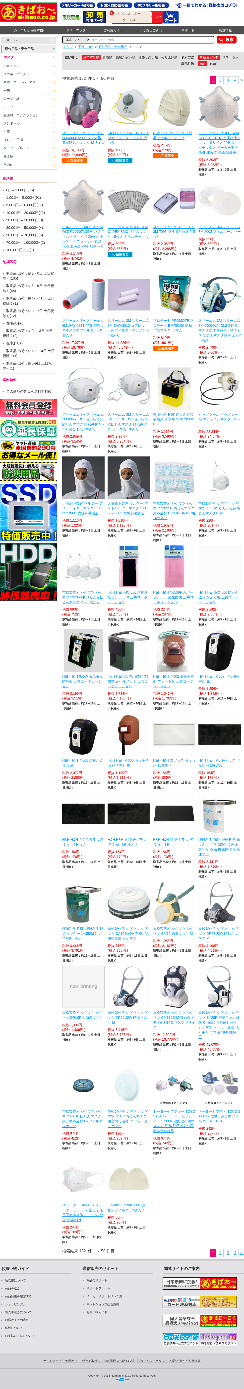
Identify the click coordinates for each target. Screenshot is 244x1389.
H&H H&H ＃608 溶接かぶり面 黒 (82, 762)
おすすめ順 (91, 57)
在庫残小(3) (15, 323)
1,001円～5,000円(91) (23, 198)
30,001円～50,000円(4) (24, 228)
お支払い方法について (20, 1336)
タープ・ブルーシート (19, 148)
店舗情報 (225, 30)
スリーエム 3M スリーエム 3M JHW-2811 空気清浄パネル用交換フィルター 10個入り (83, 328)
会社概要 (195, 1360)
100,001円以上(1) (20, 250)
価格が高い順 (148, 57)
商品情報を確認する (18, 1296)
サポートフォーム (98, 1288)
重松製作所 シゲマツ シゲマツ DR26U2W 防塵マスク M (128, 1017)
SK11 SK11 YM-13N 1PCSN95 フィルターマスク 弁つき (128, 138)
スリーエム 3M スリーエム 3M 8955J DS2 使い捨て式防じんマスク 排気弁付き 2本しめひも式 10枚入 (83, 421)
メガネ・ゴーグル (16, 74)
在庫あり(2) (15, 343)
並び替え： (73, 57)
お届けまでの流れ (17, 1320)
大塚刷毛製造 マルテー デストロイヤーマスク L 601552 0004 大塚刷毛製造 (82, 508)
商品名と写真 (209, 57)
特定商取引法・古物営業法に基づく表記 (109, 1360)
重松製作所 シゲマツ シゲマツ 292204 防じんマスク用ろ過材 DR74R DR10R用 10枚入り (174, 510)
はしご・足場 (13, 140)
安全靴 (8, 156)
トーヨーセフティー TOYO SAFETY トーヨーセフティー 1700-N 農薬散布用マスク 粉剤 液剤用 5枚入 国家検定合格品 (174, 1121)
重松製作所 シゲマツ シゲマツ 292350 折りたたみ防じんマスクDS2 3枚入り (83, 597)
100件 (214, 64)
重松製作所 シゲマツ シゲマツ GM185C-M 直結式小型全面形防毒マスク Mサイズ (174, 1020)
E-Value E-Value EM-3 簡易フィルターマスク (172, 135)
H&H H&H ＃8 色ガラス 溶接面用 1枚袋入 (219, 762)
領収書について (15, 1280)
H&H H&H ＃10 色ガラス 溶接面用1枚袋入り (127, 842)
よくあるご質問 (150, 30)
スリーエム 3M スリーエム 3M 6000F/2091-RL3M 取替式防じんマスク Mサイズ (83, 138)
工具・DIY (10, 40)
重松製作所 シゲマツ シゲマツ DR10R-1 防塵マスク (82, 1015)
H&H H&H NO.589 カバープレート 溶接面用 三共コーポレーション (173, 597)
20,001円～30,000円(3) (24, 220)
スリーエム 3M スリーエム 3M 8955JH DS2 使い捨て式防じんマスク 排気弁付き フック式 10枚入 (128, 421)
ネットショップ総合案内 (102, 1304)
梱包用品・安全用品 (19, 49)
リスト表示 (230, 57)
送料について (14, 1328)
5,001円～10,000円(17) (24, 205)
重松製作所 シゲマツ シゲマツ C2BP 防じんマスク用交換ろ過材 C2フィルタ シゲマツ (82, 1118)
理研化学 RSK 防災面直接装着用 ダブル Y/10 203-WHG (173, 419)
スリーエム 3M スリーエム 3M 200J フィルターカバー (219, 229)
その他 (8, 164)
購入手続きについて (18, 1312)
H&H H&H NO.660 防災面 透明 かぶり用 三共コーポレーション (218, 597)
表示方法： (189, 57)
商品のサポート (96, 1280)
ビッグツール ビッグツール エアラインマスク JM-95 (219, 419)
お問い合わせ (178, 1360)
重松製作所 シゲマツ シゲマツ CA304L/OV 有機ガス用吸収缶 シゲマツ (128, 933)
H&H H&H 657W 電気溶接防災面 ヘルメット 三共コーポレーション (128, 681)
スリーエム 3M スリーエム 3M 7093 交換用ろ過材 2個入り (174, 232)
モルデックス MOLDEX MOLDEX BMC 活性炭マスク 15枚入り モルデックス (128, 232)
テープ (8, 107)
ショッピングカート (18, 1304)
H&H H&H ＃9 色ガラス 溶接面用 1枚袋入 (83, 842)
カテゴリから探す (29, 30)
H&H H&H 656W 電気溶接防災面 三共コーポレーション (82, 681)
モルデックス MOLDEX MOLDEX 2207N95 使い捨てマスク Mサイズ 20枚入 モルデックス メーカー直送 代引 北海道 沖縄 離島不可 (83, 236)
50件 (202, 64)
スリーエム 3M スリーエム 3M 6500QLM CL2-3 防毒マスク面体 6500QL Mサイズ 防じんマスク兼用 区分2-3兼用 (219, 330)
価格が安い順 (125, 57)
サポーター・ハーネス (19, 82)
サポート (188, 30)
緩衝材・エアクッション (21, 115)
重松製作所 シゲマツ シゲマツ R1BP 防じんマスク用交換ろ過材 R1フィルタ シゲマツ (128, 1118)
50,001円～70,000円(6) (24, 235)
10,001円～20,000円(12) (25, 213)
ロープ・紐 (11, 98)
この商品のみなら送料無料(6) (29, 391)
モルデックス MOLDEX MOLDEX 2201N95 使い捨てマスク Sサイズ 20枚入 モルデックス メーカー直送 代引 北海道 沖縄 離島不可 (219, 142)
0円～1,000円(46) (20, 190)
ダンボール (11, 123)
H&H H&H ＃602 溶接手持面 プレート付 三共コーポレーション (173, 681)
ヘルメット (11, 66)
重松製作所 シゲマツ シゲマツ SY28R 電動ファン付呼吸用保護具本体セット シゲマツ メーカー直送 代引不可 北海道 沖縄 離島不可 (219, 1025)
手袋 (6, 90)
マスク (8, 57)
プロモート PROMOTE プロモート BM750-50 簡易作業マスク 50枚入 (173, 325)
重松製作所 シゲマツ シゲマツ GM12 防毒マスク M (173, 931)
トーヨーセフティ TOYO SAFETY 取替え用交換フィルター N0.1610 (219, 1116)
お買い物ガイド (96, 1312)
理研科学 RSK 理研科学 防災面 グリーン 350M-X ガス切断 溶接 (83, 933)
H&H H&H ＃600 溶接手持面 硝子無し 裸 (128, 762)
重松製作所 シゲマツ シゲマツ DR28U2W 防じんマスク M (218, 933)
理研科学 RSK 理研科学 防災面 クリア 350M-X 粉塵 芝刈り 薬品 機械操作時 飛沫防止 (219, 847)
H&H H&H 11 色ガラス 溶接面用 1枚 (173, 842)
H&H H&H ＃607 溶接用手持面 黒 (218, 678)
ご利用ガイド (113, 30)
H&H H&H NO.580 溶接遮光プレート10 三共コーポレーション (128, 597)
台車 (6, 131)
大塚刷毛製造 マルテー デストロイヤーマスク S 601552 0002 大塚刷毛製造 (128, 508)
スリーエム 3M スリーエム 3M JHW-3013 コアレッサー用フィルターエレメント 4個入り (128, 328)
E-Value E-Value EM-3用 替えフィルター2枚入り (127, 1207)
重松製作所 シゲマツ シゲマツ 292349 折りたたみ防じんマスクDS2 (219, 508)
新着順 (107, 57)
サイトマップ (76, 30)
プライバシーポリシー (153, 1360)
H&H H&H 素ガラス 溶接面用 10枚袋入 (174, 762)
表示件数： (189, 64)
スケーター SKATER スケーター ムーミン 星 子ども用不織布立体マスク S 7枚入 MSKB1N (83, 1212)
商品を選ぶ (12, 1288)
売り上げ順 (169, 57)
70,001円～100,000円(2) (25, 243)
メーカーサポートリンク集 (104, 1296)
